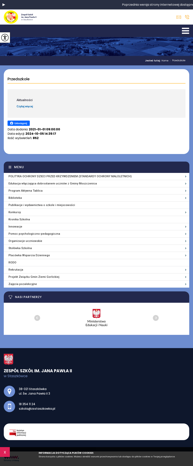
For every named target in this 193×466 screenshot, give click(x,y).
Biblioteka (15, 198)
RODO (12, 262)
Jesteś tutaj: (153, 61)
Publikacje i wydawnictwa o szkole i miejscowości (41, 205)
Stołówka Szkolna (20, 248)
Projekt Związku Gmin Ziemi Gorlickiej (33, 277)
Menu (19, 167)
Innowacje (15, 226)
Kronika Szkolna (19, 219)
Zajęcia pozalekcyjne (22, 284)
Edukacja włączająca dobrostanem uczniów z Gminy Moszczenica (52, 183)
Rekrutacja (15, 269)
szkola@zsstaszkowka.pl (178, 17)
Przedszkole (176, 60)
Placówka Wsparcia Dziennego (29, 255)
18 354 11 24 (187, 17)
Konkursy (14, 212)
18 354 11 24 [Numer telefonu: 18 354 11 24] (27, 404)
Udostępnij (18, 123)
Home (165, 61)
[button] (4, 4)
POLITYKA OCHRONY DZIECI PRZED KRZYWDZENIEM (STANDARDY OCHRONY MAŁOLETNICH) (70, 176)
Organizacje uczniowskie (25, 241)
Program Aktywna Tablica (25, 190)
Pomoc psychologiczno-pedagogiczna (34, 233)
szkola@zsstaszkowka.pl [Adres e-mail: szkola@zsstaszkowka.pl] (37, 409)
